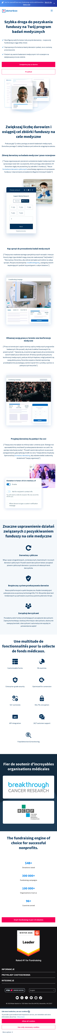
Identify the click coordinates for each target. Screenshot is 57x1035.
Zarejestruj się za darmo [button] (28, 64)
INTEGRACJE (8, 980)
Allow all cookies (28, 1021)
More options (7, 1032)
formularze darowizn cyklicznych (14, 169)
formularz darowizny (22, 455)
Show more (21, 1017)
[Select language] (42, 990)
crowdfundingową (33, 263)
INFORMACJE (8, 969)
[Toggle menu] (52, 11)
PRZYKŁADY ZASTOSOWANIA (16, 975)
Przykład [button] (28, 72)
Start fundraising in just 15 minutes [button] (28, 920)
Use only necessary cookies (28, 1027)
